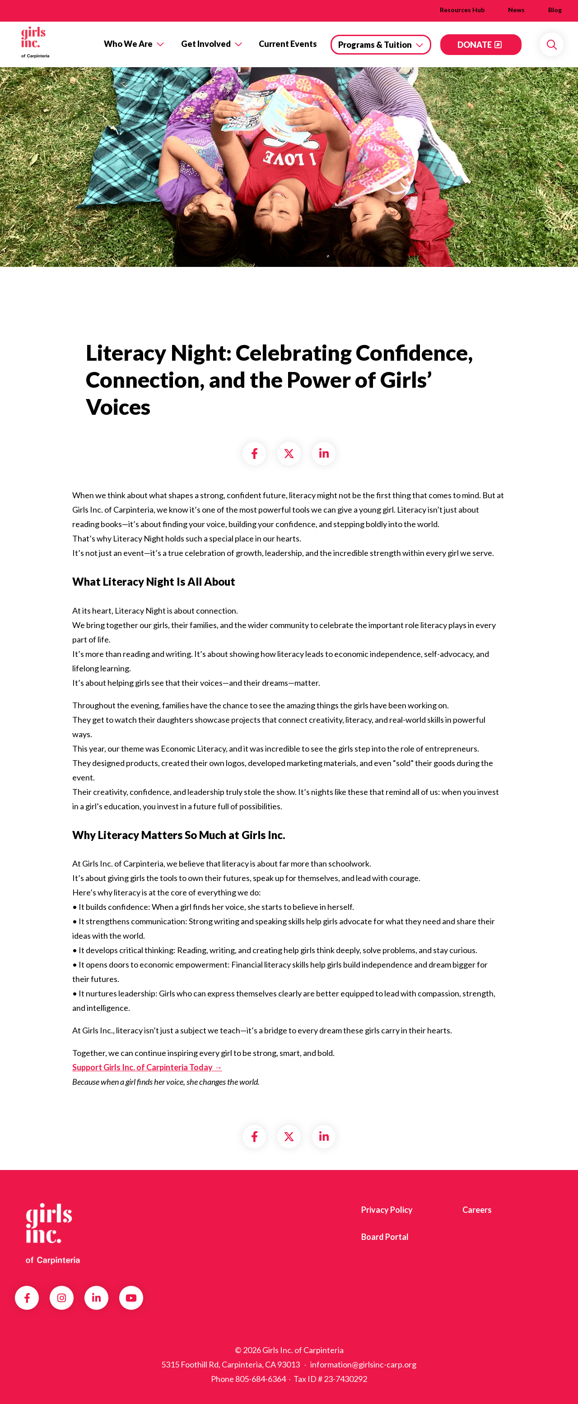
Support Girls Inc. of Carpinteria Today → (147, 1067)
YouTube (131, 1298)
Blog (555, 10)
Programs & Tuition (375, 45)
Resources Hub (462, 10)
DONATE (474, 45)
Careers (477, 1210)
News (516, 10)
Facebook (27, 1298)
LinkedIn (96, 1298)
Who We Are (128, 44)
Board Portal (385, 1237)
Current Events (288, 44)
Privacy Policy (387, 1210)
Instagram (62, 1298)
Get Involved (206, 44)
